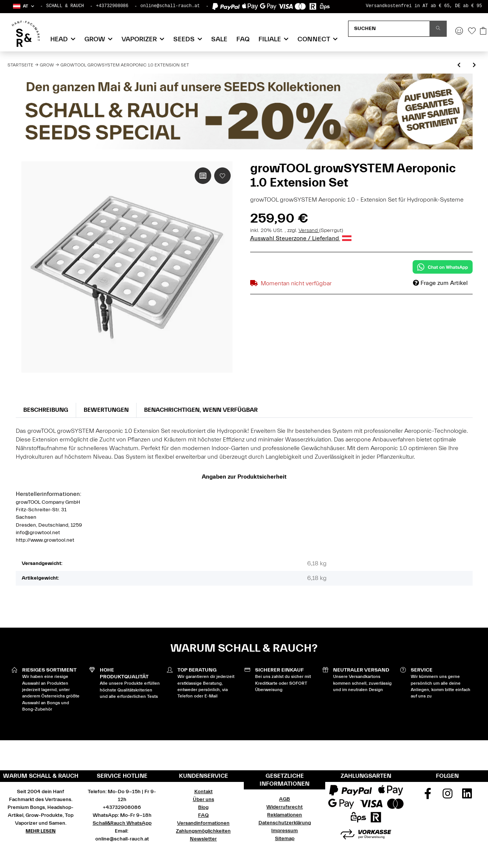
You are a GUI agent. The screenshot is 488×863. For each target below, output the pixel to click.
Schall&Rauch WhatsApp (122, 823)
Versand (309, 230)
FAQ (242, 39)
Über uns (203, 800)
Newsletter (203, 839)
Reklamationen (284, 815)
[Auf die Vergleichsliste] (203, 175)
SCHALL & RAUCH (65, 6)
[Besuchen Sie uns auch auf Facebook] (427, 796)
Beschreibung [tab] (45, 410)
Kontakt (203, 792)
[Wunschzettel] (471, 31)
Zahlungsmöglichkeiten (203, 831)
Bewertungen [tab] (106, 410)
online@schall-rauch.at (170, 6)
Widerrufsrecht (284, 807)
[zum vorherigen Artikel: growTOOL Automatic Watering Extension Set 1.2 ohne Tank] (459, 65)
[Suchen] (389, 29)
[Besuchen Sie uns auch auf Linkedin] (467, 796)
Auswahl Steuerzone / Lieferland (300, 238)
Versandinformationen (203, 823)
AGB (284, 799)
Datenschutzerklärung (284, 823)
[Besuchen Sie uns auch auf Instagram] (447, 796)
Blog (203, 807)
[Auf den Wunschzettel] (222, 175)
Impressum (284, 831)
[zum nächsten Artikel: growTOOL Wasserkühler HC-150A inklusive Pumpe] (474, 65)
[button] (23, 6)
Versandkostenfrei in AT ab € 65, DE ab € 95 (424, 6)
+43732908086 (112, 6)
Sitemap (284, 839)
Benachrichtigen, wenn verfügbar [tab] (201, 410)
